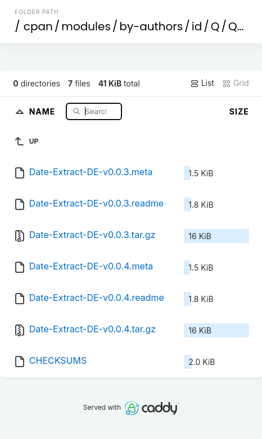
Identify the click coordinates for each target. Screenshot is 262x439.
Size (239, 111)
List (202, 83)
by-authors (151, 26)
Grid (235, 83)
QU (236, 26)
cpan (38, 26)
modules (85, 26)
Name (43, 111)
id (197, 26)
